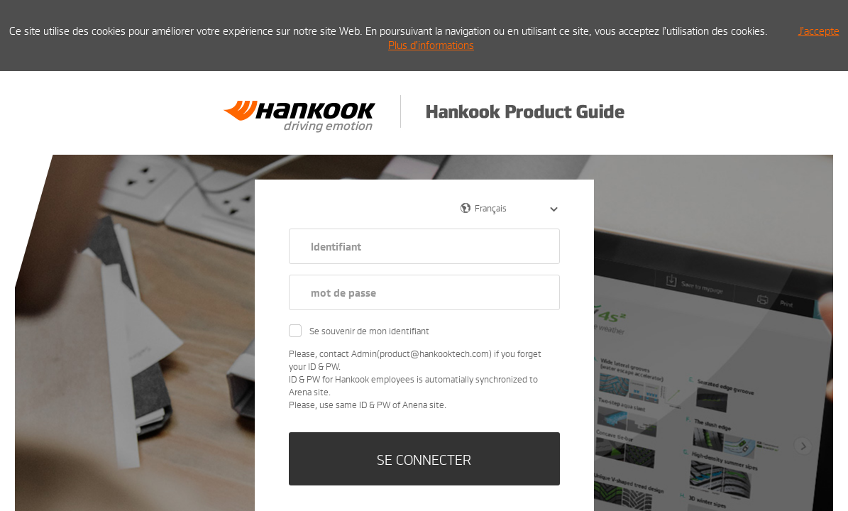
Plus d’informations (431, 45)
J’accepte (818, 30)
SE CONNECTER (424, 459)
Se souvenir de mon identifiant (369, 330)
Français (491, 208)
